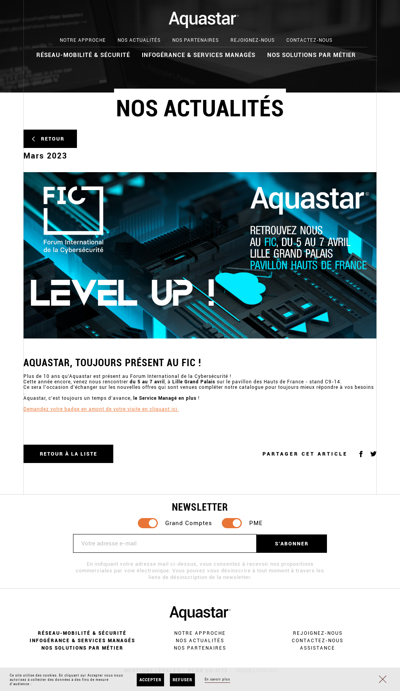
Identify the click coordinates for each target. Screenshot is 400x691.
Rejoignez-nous (252, 40)
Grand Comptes (188, 523)
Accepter (150, 679)
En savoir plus (217, 679)
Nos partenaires (195, 40)
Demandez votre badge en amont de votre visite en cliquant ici (101, 409)
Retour (52, 139)
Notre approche (83, 40)
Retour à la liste (68, 454)
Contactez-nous (309, 40)
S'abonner (292, 544)
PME (255, 523)
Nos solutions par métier (311, 55)
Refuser (182, 679)
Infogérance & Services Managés (198, 55)
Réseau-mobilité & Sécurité (83, 55)
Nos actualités (139, 40)
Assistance (317, 648)
